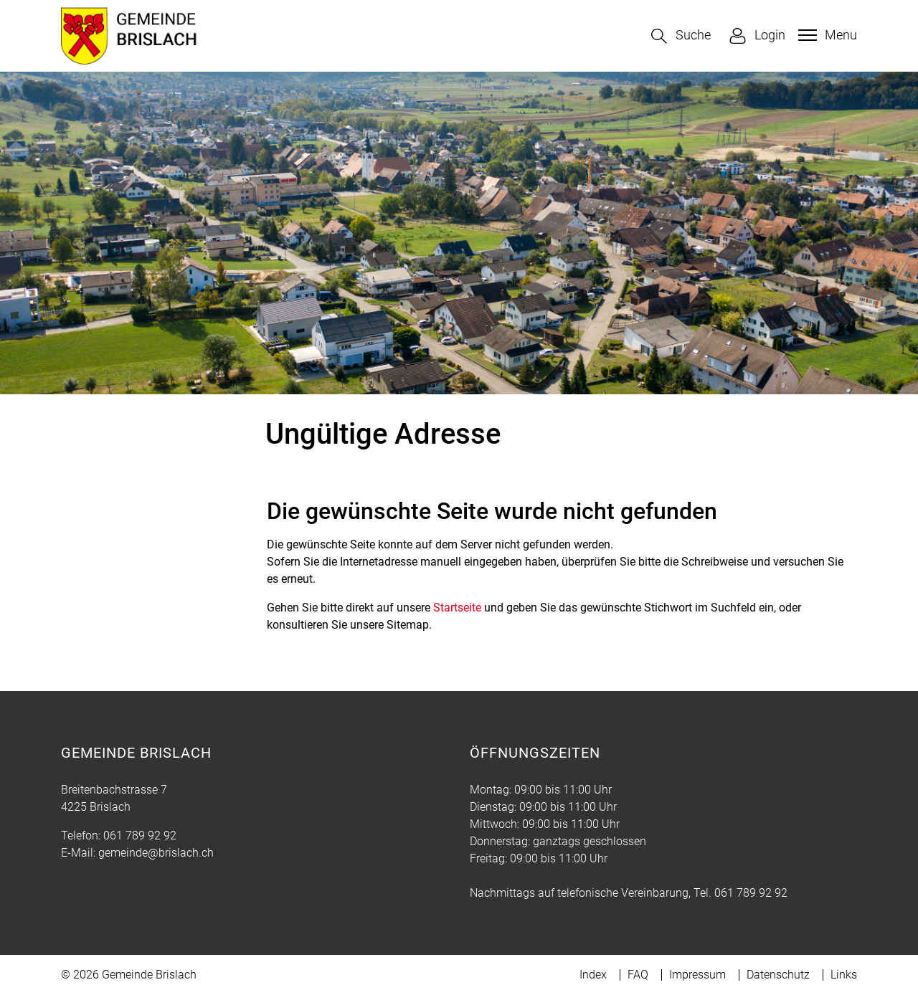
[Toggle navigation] (826, 35)
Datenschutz (778, 974)
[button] (681, 36)
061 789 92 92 (139, 835)
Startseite (457, 607)
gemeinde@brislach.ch (156, 853)
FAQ (638, 974)
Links (844, 974)
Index (593, 974)
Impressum (697, 974)
